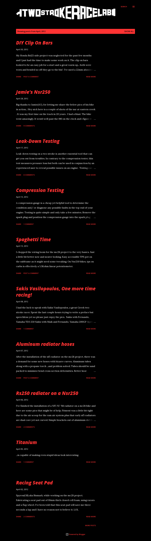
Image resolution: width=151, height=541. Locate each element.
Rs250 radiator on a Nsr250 (47, 393)
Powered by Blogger (75, 534)
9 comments (29, 126)
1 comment (28, 224)
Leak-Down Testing (38, 141)
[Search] (124, 6)
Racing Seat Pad (34, 482)
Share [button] (18, 77)
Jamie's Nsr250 (33, 92)
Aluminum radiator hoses (45, 344)
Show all (129, 31)
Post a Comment (31, 77)
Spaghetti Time (33, 239)
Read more (91, 77)
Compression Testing (40, 190)
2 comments (29, 427)
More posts (90, 525)
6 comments (29, 175)
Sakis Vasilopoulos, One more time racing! (56, 291)
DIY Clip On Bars (34, 42)
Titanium (26, 442)
